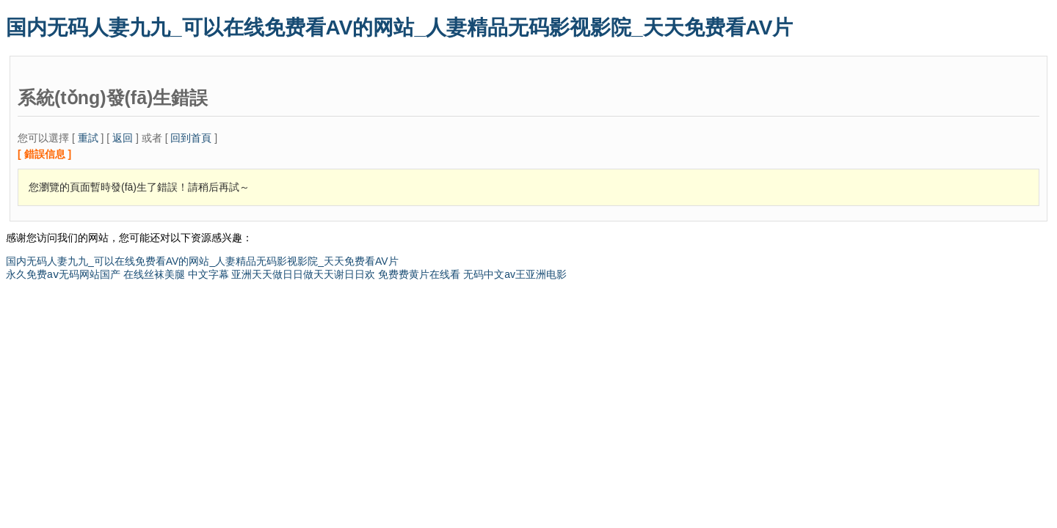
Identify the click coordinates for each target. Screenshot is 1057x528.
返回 (122, 138)
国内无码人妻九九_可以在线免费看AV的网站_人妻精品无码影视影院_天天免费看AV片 (399, 27)
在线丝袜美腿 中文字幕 (176, 274)
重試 (88, 138)
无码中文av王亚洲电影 (515, 274)
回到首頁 (190, 138)
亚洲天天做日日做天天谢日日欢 (303, 274)
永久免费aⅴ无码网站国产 (63, 274)
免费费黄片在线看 (419, 274)
